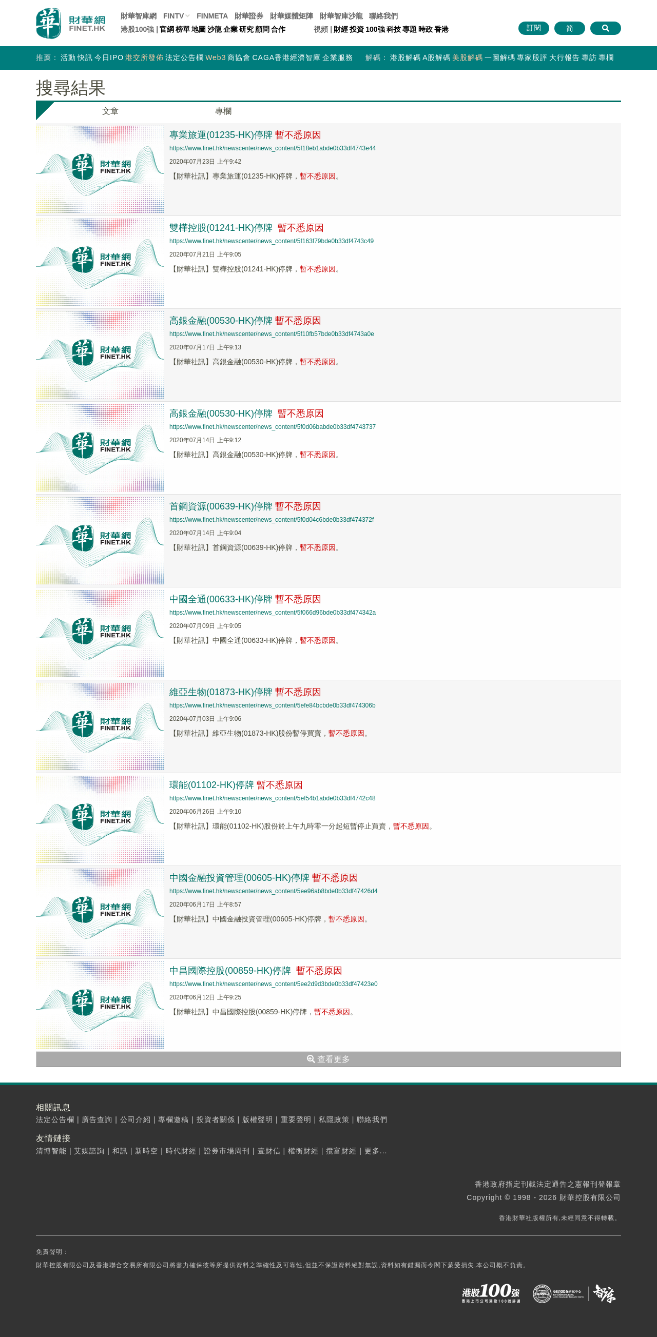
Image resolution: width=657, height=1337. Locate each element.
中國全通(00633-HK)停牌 (245, 599)
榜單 (183, 29)
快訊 (85, 57)
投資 (357, 29)
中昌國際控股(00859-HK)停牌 (255, 971)
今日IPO (109, 57)
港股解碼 (405, 57)
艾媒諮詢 (89, 1151)
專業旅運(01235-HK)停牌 (245, 135)
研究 (246, 29)
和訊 (120, 1151)
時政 (425, 29)
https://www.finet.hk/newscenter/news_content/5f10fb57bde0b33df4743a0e (271, 334)
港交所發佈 (144, 57)
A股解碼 (436, 57)
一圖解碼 (500, 57)
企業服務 (337, 57)
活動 (68, 57)
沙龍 (214, 29)
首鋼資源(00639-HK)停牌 (245, 506)
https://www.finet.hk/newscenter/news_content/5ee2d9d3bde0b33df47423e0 (273, 984)
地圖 (198, 29)
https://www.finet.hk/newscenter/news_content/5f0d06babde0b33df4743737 (272, 426)
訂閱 (534, 28)
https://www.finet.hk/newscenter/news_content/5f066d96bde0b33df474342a (272, 612)
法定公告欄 (184, 57)
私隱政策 (334, 1119)
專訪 (589, 57)
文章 (110, 111)
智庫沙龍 (341, 16)
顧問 (262, 29)
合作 (278, 29)
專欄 (606, 57)
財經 (341, 29)
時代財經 (181, 1151)
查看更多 (328, 1059)
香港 (441, 29)
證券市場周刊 (227, 1151)
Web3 (215, 57)
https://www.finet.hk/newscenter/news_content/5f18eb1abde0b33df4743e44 (272, 148)
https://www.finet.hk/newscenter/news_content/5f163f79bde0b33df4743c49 (271, 241)
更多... (376, 1151)
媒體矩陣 (291, 16)
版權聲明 (257, 1119)
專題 (409, 29)
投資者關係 (216, 1119)
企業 (230, 29)
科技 (394, 29)
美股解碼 (467, 57)
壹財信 (269, 1151)
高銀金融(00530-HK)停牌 (245, 321)
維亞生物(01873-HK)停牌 (245, 692)
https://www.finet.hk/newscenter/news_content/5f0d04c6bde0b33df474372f (271, 519)
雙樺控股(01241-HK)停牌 (246, 228)
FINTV (173, 16)
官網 (167, 29)
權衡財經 (303, 1151)
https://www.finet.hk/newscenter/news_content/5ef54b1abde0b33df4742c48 (272, 798)
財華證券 (249, 16)
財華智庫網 (139, 16)
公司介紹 (135, 1119)
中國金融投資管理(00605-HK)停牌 (263, 878)
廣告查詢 (97, 1119)
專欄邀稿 (173, 1119)
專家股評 (532, 57)
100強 (374, 29)
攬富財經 (341, 1151)
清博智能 (51, 1151)
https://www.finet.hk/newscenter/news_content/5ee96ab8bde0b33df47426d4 (273, 891)
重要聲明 (296, 1119)
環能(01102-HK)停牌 (236, 785)
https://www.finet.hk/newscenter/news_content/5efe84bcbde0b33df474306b (272, 705)
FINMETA (212, 16)
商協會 (238, 57)
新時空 (146, 1151)
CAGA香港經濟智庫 (286, 57)
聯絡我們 (383, 16)
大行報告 (564, 57)
